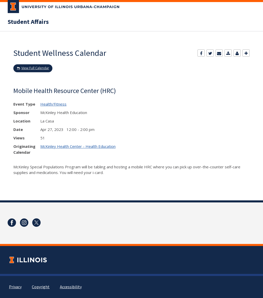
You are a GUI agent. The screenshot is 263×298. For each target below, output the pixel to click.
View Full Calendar (35, 68)
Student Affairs (28, 22)
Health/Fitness (53, 104)
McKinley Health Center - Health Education (78, 146)
